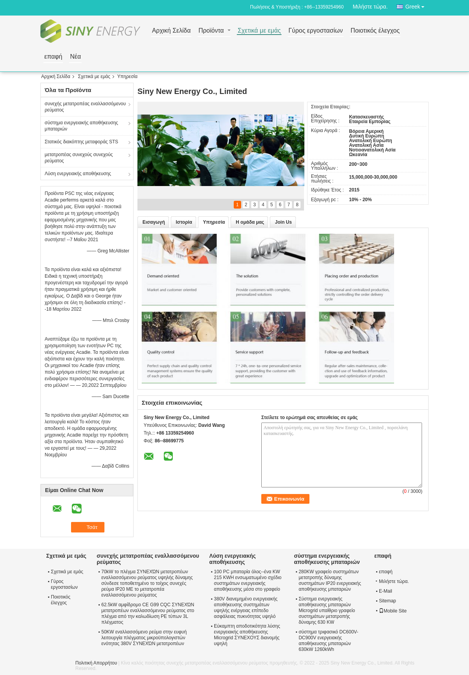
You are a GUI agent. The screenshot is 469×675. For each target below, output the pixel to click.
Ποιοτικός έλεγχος (375, 31)
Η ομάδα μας (250, 222)
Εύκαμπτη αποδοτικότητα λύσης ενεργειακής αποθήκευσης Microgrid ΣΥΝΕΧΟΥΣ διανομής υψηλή (247, 634)
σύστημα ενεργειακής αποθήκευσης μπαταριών (81, 126)
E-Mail (385, 591)
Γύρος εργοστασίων (315, 31)
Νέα (75, 57)
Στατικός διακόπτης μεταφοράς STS (81, 141)
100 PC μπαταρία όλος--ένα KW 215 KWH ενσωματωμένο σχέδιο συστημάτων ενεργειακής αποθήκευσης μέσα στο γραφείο (247, 580)
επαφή (53, 57)
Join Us (283, 222)
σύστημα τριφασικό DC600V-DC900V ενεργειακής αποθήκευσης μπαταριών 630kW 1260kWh (328, 640)
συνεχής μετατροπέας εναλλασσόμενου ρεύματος (85, 107)
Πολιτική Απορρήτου (96, 663)
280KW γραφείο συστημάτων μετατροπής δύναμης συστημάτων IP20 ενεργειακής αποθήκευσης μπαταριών (330, 580)
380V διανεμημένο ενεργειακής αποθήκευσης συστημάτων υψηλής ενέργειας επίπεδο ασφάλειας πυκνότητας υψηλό (246, 607)
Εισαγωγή (153, 222)
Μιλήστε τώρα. (370, 6)
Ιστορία (184, 222)
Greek (417, 5)
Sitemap (387, 601)
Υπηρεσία (214, 222)
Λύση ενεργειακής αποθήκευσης (78, 173)
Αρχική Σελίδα (171, 31)
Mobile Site (392, 611)
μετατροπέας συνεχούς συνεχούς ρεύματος (79, 158)
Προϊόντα (211, 31)
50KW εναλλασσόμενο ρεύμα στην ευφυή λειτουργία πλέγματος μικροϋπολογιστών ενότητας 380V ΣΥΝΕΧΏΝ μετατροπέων (144, 637)
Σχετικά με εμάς (259, 31)
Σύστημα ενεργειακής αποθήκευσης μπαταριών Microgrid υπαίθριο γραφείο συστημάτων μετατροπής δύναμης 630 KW (327, 610)
